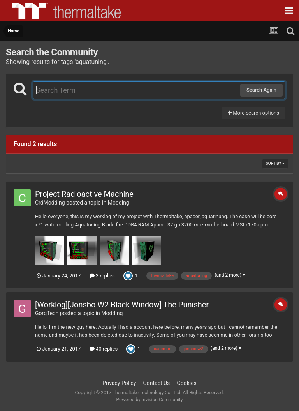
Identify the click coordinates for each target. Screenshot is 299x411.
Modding (118, 202)
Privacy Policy (119, 383)
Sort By (275, 163)
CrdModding (50, 202)
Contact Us (156, 383)
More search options (253, 113)
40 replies (104, 349)
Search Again (261, 90)
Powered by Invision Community (149, 399)
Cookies (187, 383)
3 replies (102, 276)
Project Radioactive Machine (84, 194)
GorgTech (46, 313)
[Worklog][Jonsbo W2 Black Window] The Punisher (122, 304)
